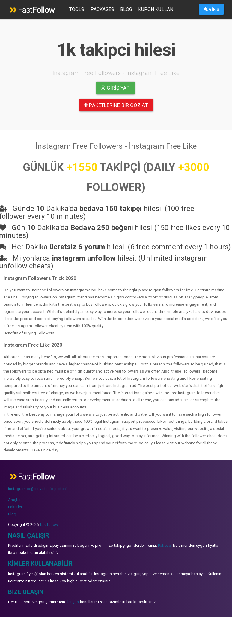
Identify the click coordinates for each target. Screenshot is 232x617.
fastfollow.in (51, 524)
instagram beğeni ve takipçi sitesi (37, 488)
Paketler (15, 507)
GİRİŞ (211, 9)
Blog (126, 9)
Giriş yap (115, 88)
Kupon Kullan (155, 9)
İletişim (72, 602)
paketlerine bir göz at (116, 105)
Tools (77, 9)
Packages (103, 9)
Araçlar (14, 499)
